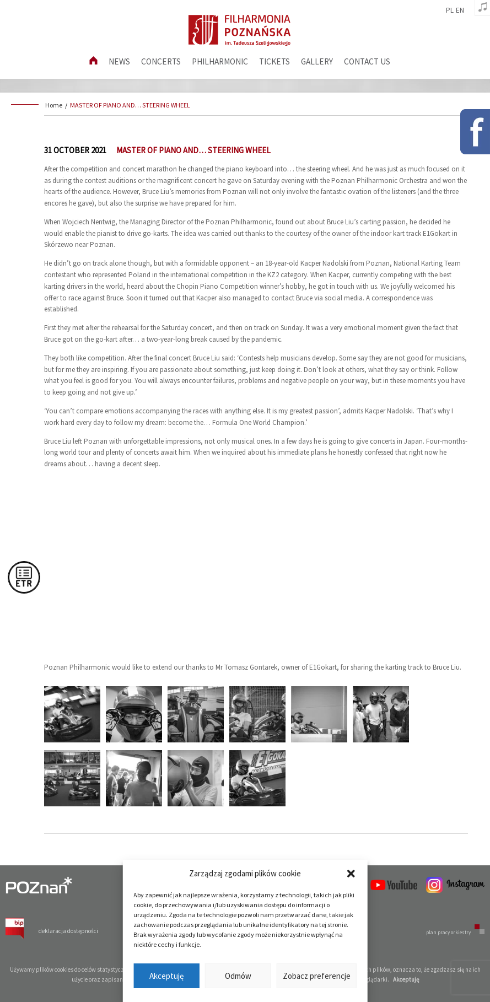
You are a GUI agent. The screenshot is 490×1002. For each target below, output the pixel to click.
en (460, 10)
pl (450, 10)
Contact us (367, 61)
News (119, 61)
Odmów (238, 976)
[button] (351, 873)
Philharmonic (220, 61)
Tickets (274, 61)
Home (53, 105)
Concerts (161, 61)
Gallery (317, 61)
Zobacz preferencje (317, 976)
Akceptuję (166, 976)
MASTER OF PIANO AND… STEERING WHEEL (130, 105)
